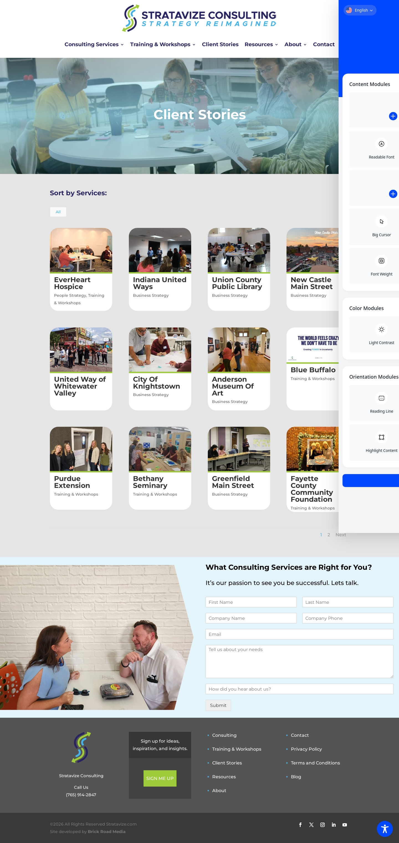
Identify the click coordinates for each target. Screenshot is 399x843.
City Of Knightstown (156, 382)
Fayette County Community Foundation (312, 488)
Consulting (224, 735)
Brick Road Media (107, 831)
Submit (218, 705)
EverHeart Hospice (72, 283)
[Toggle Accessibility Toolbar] (384, 828)
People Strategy (70, 295)
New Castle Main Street (312, 283)
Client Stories (220, 44)
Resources (259, 44)
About (293, 44)
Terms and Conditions (315, 763)
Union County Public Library (237, 283)
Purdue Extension (72, 482)
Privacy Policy (306, 749)
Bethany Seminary (150, 482)
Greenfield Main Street (233, 482)
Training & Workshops (160, 44)
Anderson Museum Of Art (233, 386)
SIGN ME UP (160, 778)
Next (341, 534)
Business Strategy (150, 295)
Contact (324, 44)
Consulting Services (92, 44)
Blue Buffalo (313, 370)
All (58, 211)
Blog (296, 776)
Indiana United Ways (159, 283)
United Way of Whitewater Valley (80, 386)
